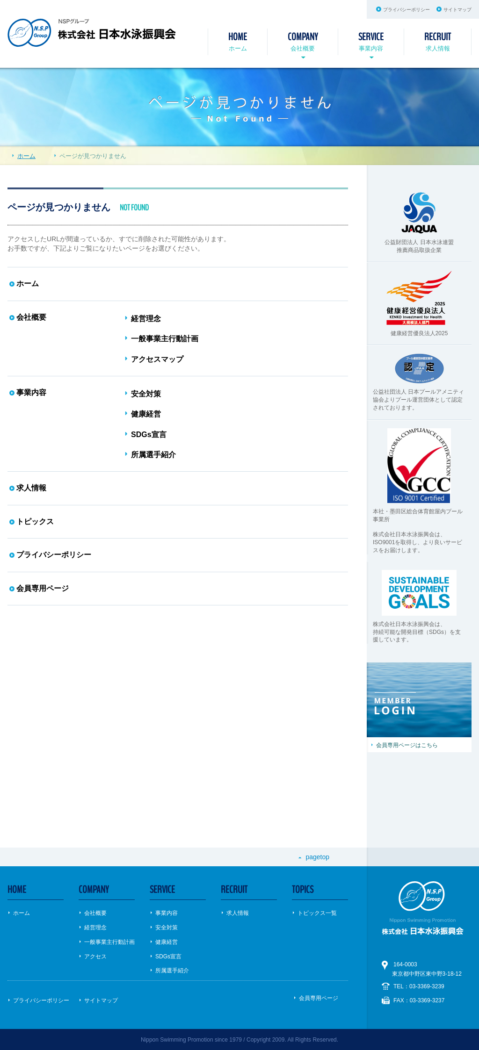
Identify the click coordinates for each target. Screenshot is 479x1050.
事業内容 (371, 41)
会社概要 (303, 41)
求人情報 (437, 41)
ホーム (237, 41)
